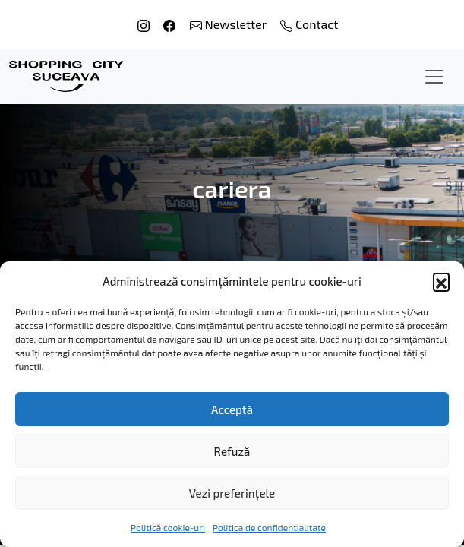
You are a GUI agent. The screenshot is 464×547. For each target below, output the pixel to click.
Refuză (232, 451)
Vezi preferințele (232, 493)
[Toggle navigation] (434, 76)
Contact (309, 24)
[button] (441, 281)
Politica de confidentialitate (269, 527)
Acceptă (232, 409)
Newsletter (230, 24)
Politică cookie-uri (168, 527)
